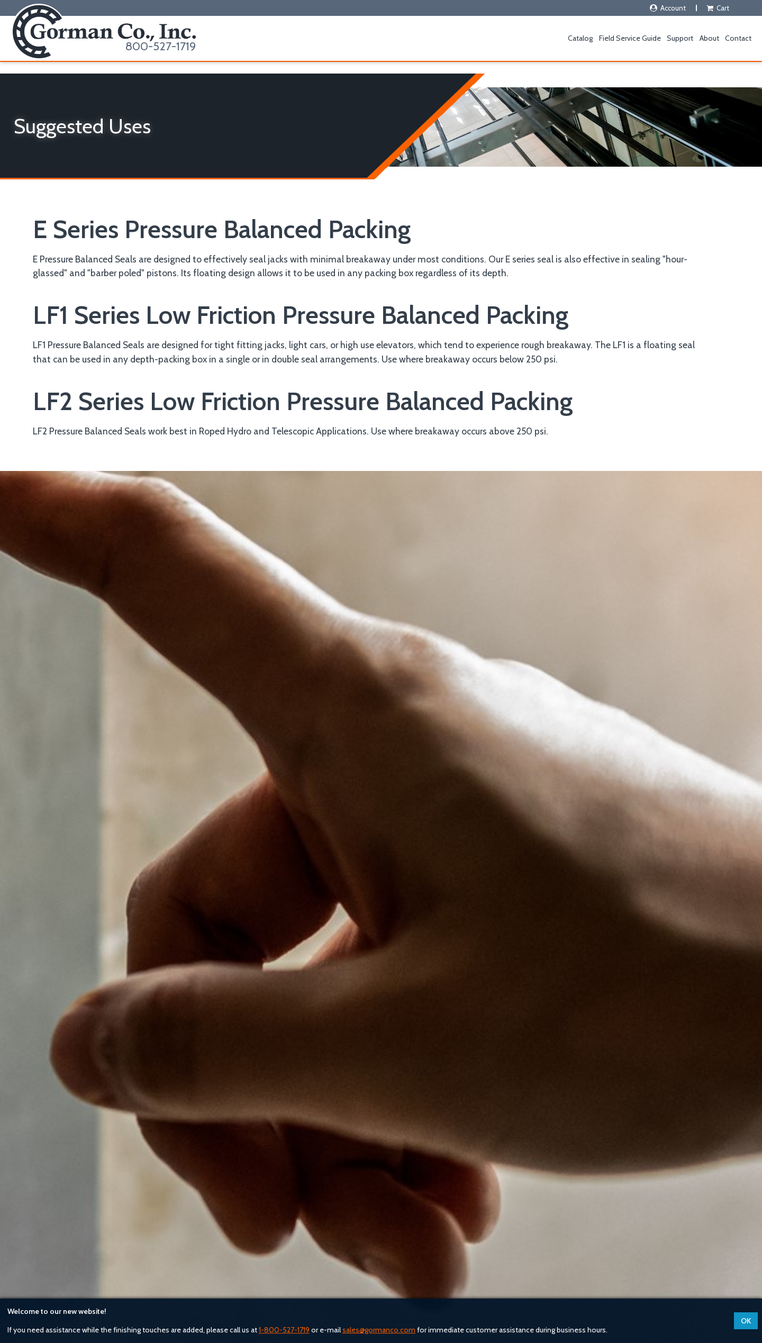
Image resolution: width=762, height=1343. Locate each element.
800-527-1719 (160, 46)
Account (667, 8)
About (709, 38)
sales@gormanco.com (378, 1330)
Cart (717, 8)
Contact (738, 38)
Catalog (580, 38)
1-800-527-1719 (284, 1330)
